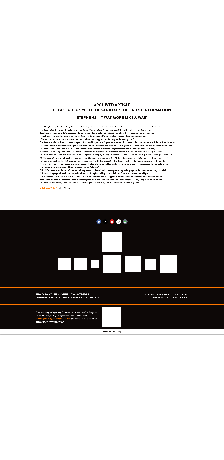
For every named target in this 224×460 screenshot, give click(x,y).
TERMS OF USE (61, 294)
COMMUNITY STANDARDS (71, 297)
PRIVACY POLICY (44, 294)
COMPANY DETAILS (80, 294)
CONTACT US (92, 297)
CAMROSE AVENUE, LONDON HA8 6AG (169, 297)
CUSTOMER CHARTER (46, 297)
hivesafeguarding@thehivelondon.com (53, 318)
